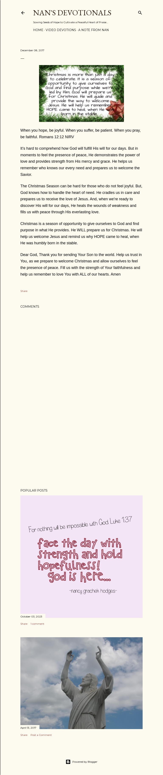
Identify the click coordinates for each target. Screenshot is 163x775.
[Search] (140, 12)
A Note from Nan (93, 30)
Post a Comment (41, 735)
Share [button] (23, 291)
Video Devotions (61, 30)
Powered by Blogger (81, 761)
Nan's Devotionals (72, 13)
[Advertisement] (81, 448)
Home (38, 30)
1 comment (37, 623)
